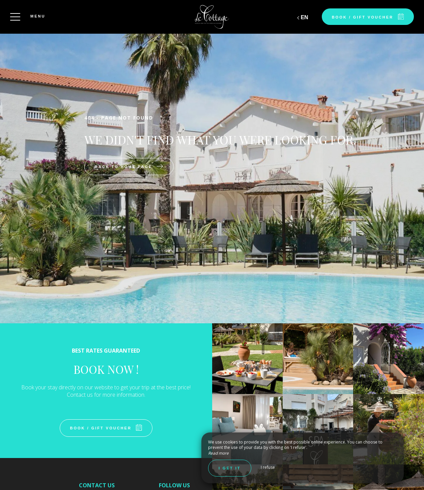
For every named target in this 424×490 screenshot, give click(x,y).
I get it (230, 468)
